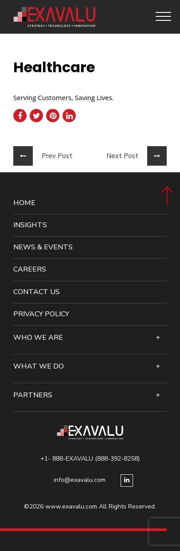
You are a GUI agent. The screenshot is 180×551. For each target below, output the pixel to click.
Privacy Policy (41, 314)
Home (24, 203)
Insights (30, 225)
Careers (29, 269)
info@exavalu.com (80, 480)
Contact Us (36, 292)
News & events (43, 247)
